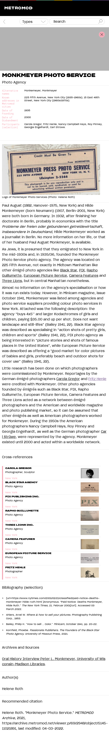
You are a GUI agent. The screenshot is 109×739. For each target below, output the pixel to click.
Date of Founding (8, 112)
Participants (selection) (10, 126)
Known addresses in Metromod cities (10, 102)
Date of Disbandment (10, 119)
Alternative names (10, 92)
